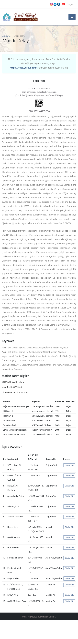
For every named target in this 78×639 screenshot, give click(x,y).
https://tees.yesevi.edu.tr (24, 67)
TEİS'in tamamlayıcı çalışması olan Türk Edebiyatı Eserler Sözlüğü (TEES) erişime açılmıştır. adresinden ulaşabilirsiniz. (39, 63)
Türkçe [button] (67, 4)
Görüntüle (69, 465)
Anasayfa (6, 36)
